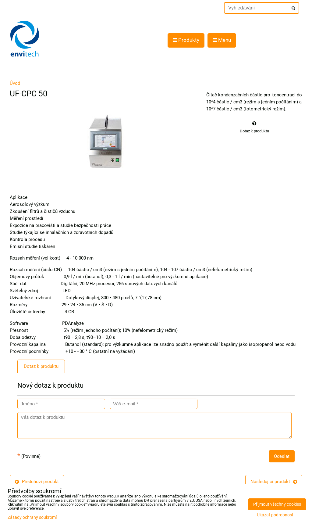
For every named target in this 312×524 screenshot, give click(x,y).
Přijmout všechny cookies (277, 504)
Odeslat (281, 456)
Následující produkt (273, 481)
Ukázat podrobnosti (275, 515)
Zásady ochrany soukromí (32, 517)
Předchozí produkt (37, 481)
